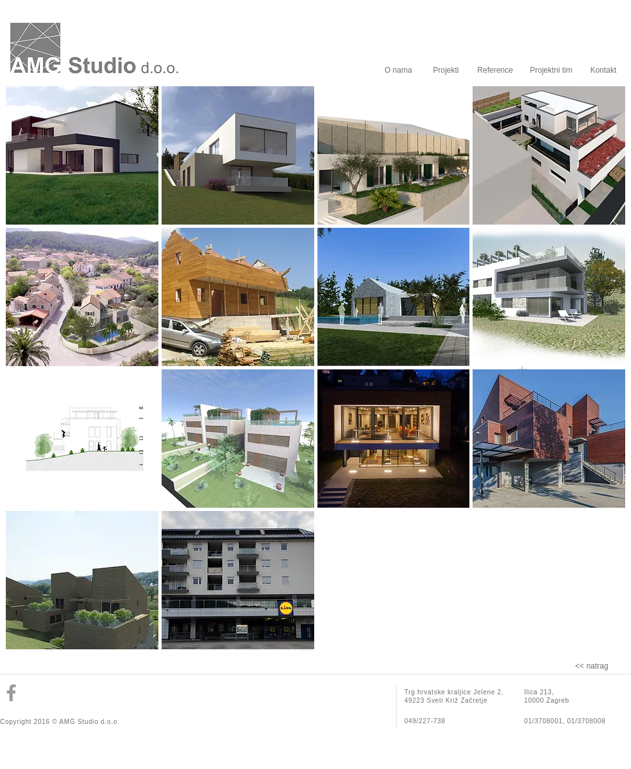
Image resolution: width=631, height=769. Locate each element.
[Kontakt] (603, 70)
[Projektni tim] (551, 70)
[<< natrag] (592, 666)
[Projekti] (446, 70)
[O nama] (398, 70)
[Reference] (495, 70)
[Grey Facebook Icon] (11, 692)
